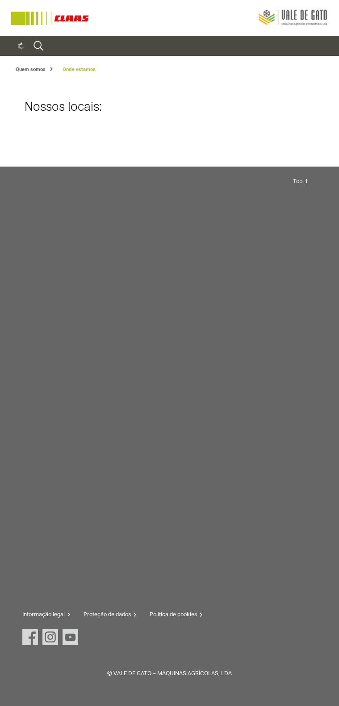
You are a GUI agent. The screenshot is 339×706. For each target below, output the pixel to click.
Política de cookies (173, 614)
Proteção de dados (107, 614)
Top (297, 181)
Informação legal (43, 614)
